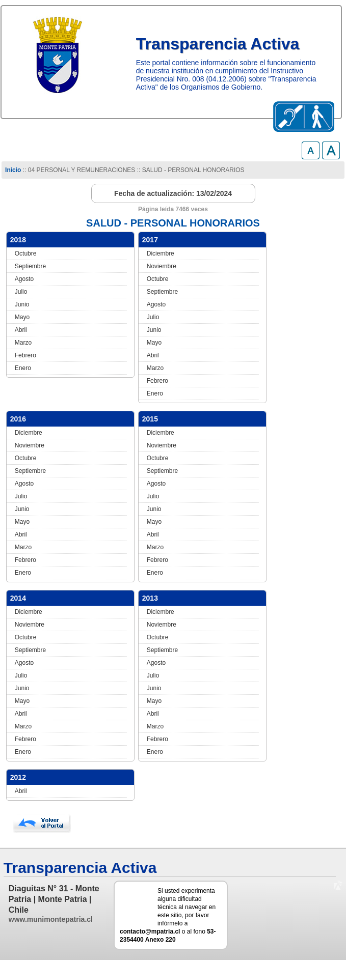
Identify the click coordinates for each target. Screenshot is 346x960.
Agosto (24, 279)
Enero (23, 368)
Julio (21, 291)
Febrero (25, 355)
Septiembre (30, 266)
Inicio (13, 170)
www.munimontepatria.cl (51, 919)
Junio (22, 304)
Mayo (22, 317)
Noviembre (161, 266)
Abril (21, 329)
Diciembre (160, 253)
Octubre (26, 253)
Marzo (23, 342)
